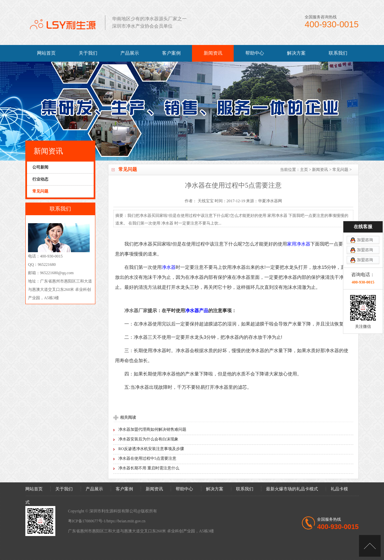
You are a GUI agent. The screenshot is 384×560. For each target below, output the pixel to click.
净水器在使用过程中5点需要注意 (147, 458)
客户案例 (171, 53)
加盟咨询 (365, 213)
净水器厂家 (136, 310)
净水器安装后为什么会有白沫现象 (148, 439)
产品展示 (129, 53)
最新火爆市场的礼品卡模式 (292, 488)
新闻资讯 (213, 53)
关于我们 (88, 53)
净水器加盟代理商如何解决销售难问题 (152, 429)
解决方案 (296, 53)
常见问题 (340, 169)
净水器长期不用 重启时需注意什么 (148, 468)
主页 (304, 169)
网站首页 (46, 53)
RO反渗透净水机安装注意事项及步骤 (151, 448)
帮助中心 (254, 53)
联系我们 (338, 53)
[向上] (370, 546)
